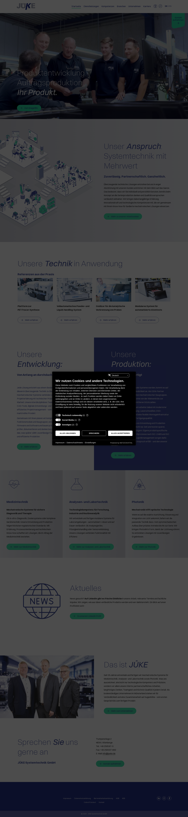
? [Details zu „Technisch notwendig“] (87, 415)
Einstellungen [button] (90, 443)
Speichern (94, 433)
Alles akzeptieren (120, 433)
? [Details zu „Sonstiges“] (76, 425)
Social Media (68, 420)
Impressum (59, 443)
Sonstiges (66, 425)
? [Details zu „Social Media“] (79, 420)
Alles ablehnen (68, 433)
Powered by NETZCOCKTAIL (121, 443)
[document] (94, 395)
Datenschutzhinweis (75, 443)
